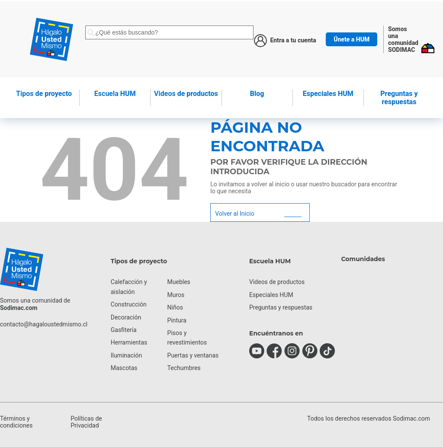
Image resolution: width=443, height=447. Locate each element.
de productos (186, 93)
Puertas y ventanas (193, 355)
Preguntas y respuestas (398, 97)
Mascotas (124, 367)
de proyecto (44, 93)
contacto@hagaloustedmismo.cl (43, 324)
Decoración (126, 317)
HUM (115, 93)
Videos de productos (277, 281)
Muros (176, 294)
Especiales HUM (328, 93)
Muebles (178, 281)
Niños (175, 307)
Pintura (176, 320)
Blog (257, 93)
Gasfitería (124, 329)
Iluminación (126, 355)
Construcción (129, 304)
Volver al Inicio (234, 213)
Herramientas (129, 342)
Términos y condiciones (16, 422)
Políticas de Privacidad (86, 422)
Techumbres (184, 367)
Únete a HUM (351, 39)
